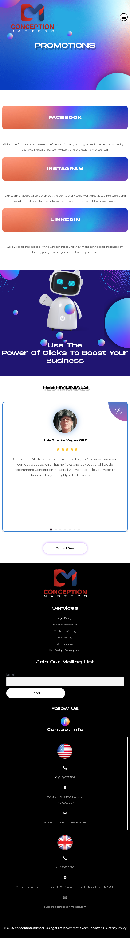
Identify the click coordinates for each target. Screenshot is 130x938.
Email (10, 674)
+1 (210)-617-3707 (65, 777)
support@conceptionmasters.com (65, 822)
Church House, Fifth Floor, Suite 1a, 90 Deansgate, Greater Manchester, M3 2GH (65, 887)
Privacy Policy (116, 928)
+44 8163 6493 (65, 867)
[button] (124, 17)
